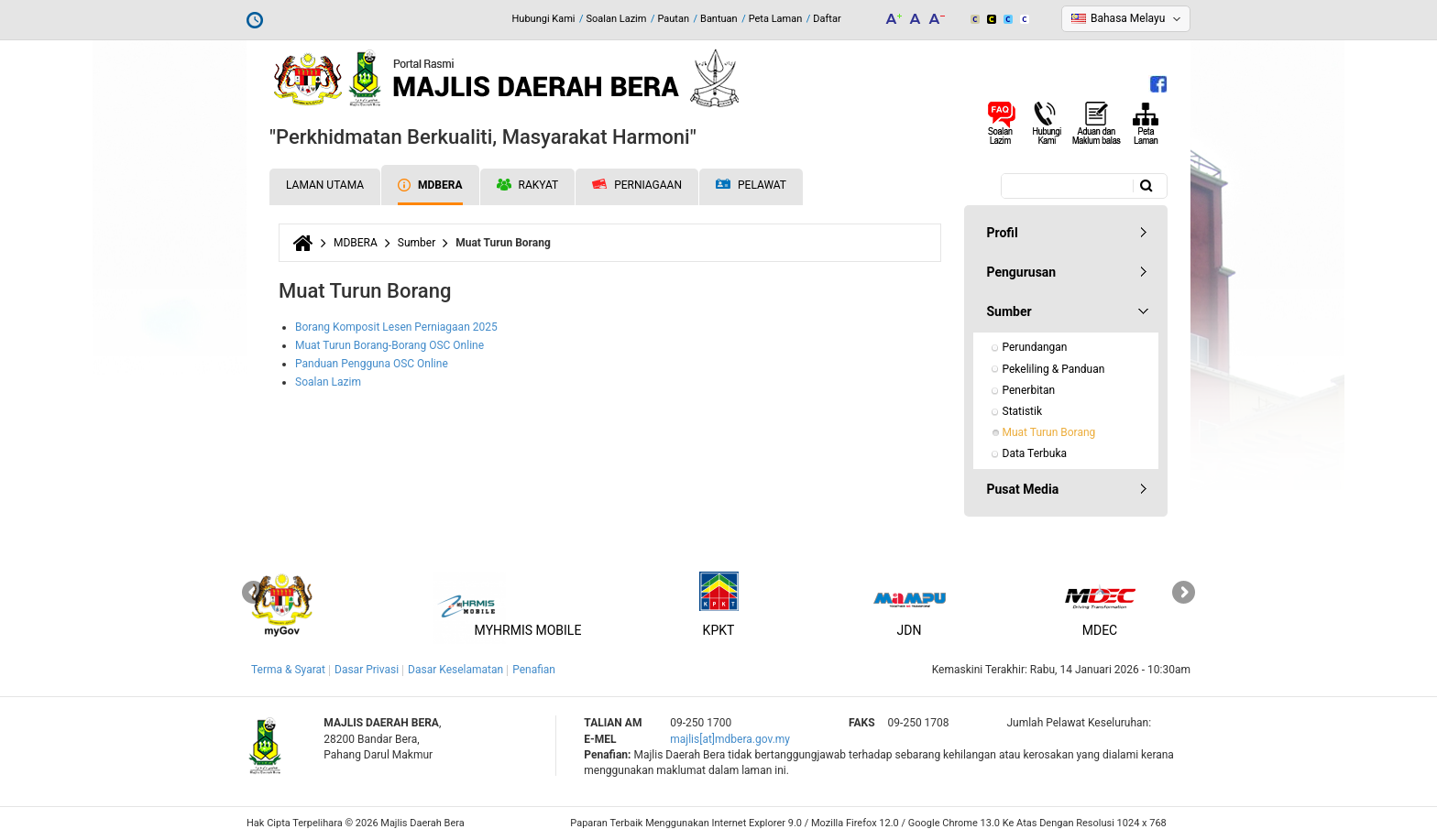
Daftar (826, 19)
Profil (1002, 232)
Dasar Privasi (367, 669)
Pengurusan (1022, 272)
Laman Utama (325, 185)
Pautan (673, 19)
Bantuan (719, 19)
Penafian (533, 669)
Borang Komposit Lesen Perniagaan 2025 (396, 327)
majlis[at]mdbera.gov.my (730, 739)
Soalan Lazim (617, 19)
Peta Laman (776, 19)
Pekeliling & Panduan (1054, 369)
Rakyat (528, 185)
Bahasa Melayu (1128, 18)
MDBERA (430, 185)
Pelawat (751, 185)
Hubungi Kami (543, 19)
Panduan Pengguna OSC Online (371, 363)
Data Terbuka (1035, 453)
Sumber (416, 242)
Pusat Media (1023, 489)
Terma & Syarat (288, 669)
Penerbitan (1029, 390)
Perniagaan (637, 185)
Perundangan (1035, 347)
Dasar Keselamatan (455, 669)
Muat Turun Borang (1049, 432)
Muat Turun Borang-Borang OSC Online (389, 345)
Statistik (1023, 411)
